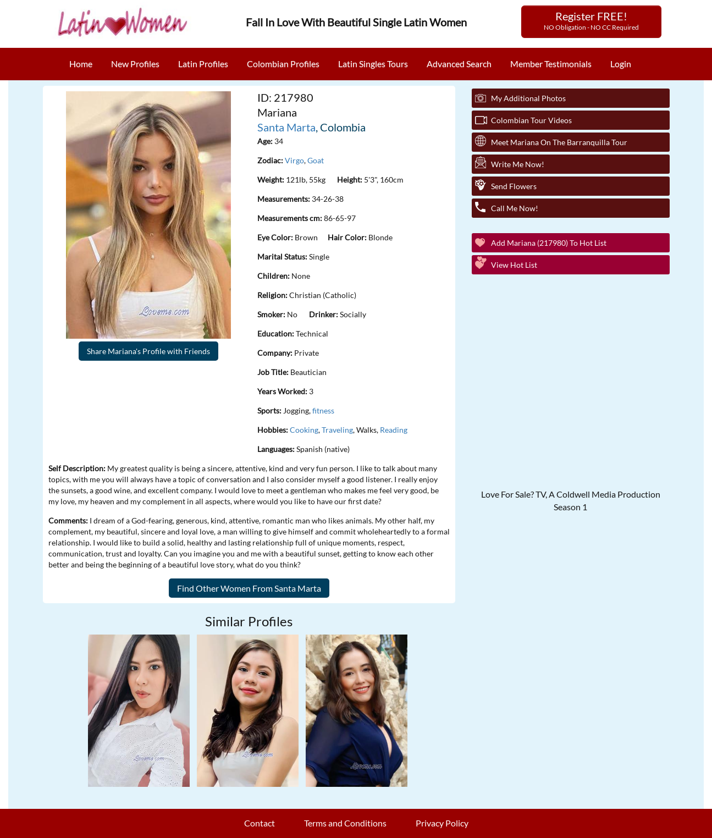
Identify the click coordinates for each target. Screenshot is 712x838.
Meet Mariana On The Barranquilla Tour (559, 142)
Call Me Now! (514, 208)
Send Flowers (514, 186)
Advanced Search (459, 63)
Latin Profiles (203, 63)
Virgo (294, 160)
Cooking (304, 429)
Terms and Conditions (345, 823)
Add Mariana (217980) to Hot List (548, 242)
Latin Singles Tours (373, 63)
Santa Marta (286, 127)
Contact (259, 823)
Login (620, 63)
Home (80, 63)
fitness (323, 410)
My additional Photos (528, 98)
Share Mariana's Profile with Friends (148, 351)
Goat (315, 160)
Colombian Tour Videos (531, 120)
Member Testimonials (551, 63)
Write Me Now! (517, 164)
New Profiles (135, 63)
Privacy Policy (442, 823)
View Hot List (514, 264)
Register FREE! (591, 20)
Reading (393, 429)
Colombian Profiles (283, 63)
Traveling (337, 429)
